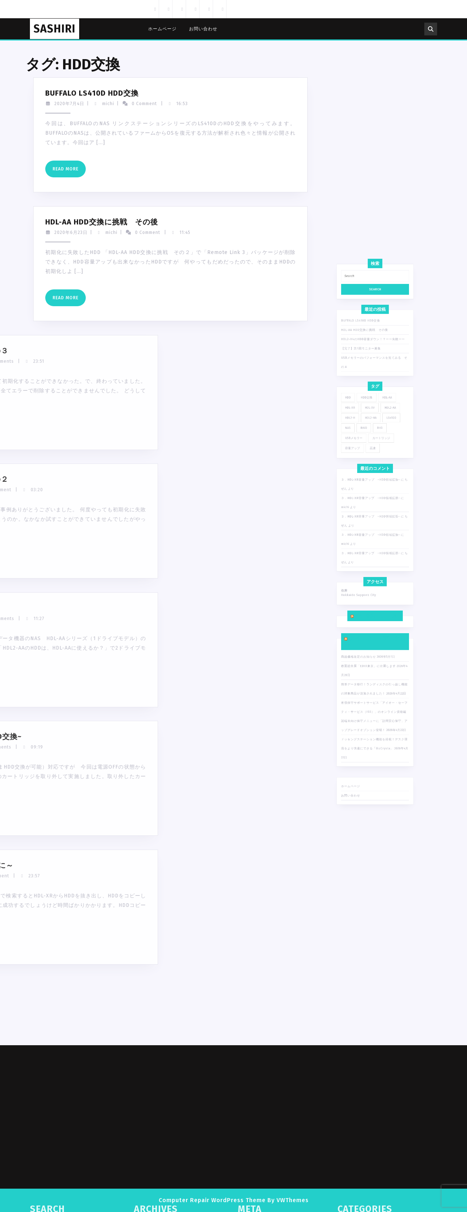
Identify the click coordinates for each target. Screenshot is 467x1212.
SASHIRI (55, 28)
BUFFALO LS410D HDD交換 (369, 514)
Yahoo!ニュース (375, 629)
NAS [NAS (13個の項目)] (364, 556)
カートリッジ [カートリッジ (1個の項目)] (377, 560)
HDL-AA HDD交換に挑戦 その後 (371, 518)
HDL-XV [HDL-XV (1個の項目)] (373, 548)
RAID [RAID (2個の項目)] (370, 556)
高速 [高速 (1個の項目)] (374, 564)
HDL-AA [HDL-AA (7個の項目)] (380, 544)
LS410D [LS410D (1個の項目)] (381, 552)
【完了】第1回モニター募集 (369, 525)
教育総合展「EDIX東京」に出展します (372, 649)
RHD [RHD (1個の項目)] (377, 556)
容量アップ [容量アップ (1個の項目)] (366, 564)
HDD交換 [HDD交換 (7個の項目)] (372, 544)
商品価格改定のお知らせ (368, 645)
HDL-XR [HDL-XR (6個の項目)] (365, 548)
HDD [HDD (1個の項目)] (364, 544)
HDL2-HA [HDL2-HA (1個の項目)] (373, 552)
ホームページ (162, 28)
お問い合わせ (203, 28)
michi (34, 103)
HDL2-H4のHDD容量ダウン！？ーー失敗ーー (374, 521)
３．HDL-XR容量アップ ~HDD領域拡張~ (373, 576)
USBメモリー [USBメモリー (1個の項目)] (366, 560)
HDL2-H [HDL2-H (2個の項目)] (365, 552)
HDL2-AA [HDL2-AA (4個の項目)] (381, 548)
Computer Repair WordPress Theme (212, 1200)
